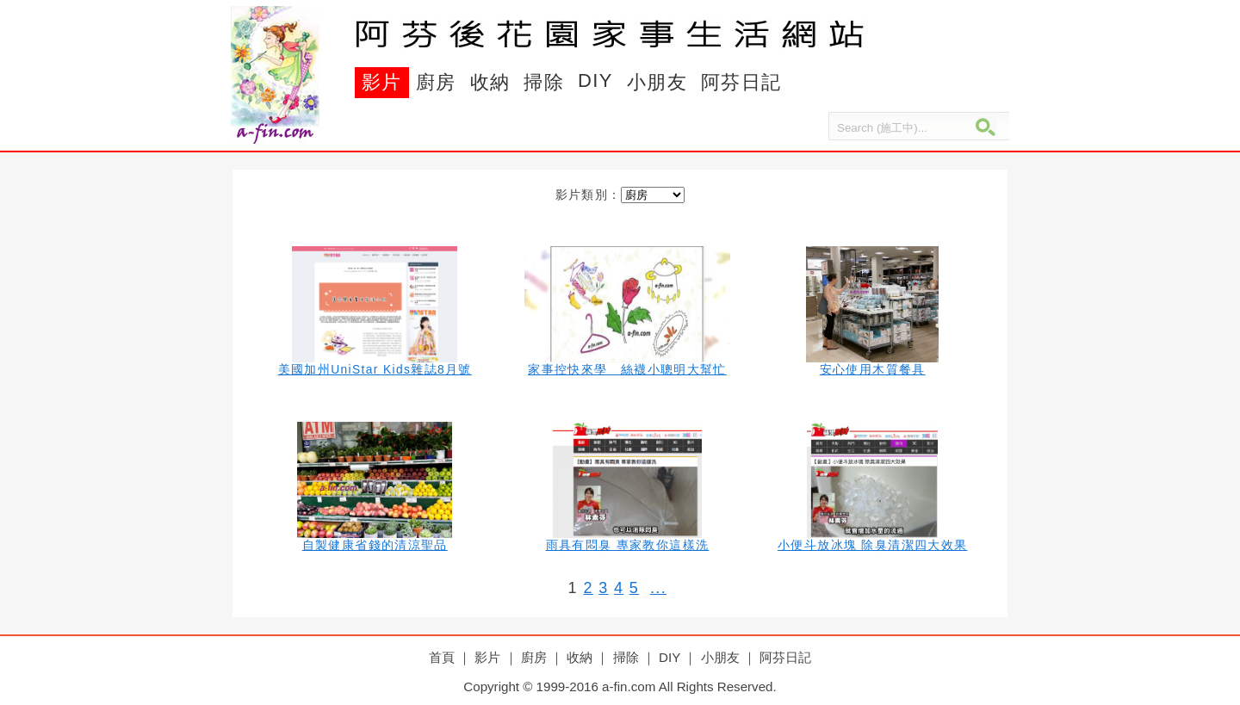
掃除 (544, 82)
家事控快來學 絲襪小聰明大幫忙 (627, 369)
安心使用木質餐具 (873, 369)
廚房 (436, 82)
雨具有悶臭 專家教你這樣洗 (628, 545)
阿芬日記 (741, 82)
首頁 (442, 657)
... (658, 588)
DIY (595, 80)
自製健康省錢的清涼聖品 (375, 545)
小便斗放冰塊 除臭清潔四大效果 (872, 545)
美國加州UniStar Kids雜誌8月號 (375, 369)
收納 (490, 82)
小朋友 (657, 82)
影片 (382, 82)
